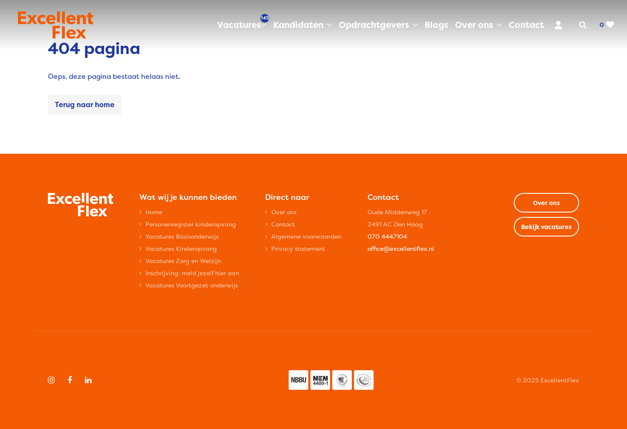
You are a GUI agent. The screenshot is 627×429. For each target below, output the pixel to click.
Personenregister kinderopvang (190, 224)
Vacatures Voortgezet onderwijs (191, 285)
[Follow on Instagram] (51, 380)
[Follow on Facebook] (69, 380)
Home (153, 212)
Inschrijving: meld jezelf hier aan (192, 273)
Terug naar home (85, 104)
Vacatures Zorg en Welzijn (183, 261)
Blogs (436, 24)
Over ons (474, 24)
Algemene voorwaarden (306, 236)
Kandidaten (298, 24)
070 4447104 (387, 236)
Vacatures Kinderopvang (181, 248)
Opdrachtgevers (374, 24)
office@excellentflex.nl (400, 248)
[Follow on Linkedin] (88, 380)
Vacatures (241, 24)
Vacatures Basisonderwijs (182, 236)
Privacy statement (298, 248)
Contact (526, 24)
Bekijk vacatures (546, 227)
